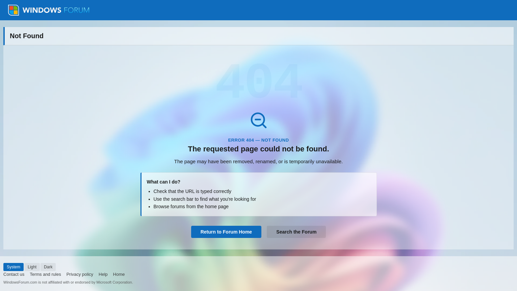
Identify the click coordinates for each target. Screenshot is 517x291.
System (13, 267)
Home (119, 274)
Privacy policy (80, 274)
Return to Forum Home (226, 232)
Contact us (13, 274)
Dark (48, 267)
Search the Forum (296, 232)
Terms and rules (45, 274)
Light (32, 267)
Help (103, 274)
